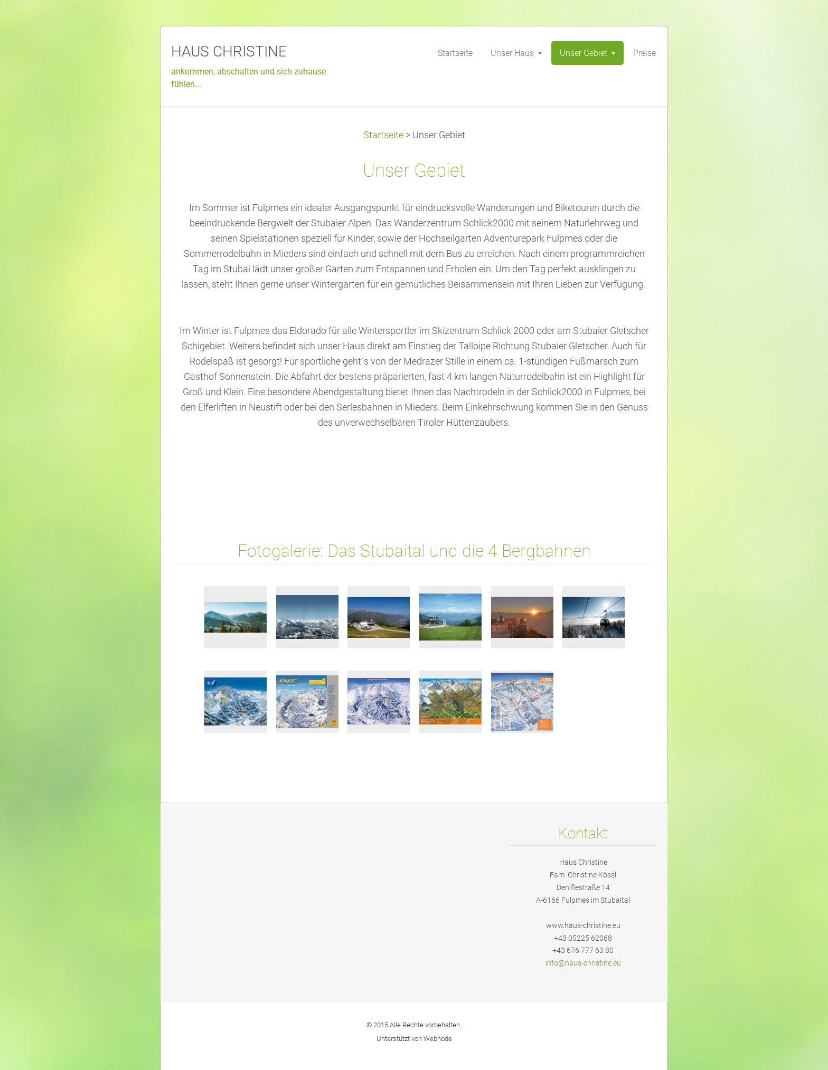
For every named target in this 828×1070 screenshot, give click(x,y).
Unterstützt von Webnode (414, 1039)
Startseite (383, 135)
